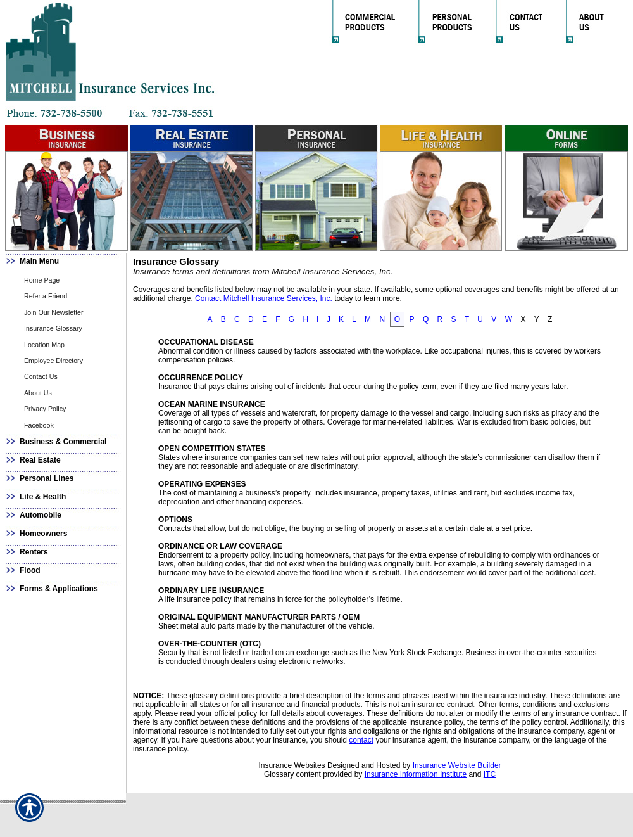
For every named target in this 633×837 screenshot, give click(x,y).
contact (361, 740)
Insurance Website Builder (457, 765)
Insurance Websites (291, 765)
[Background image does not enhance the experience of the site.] (63, 262)
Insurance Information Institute (416, 774)
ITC (490, 774)
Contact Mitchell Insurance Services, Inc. (263, 298)
